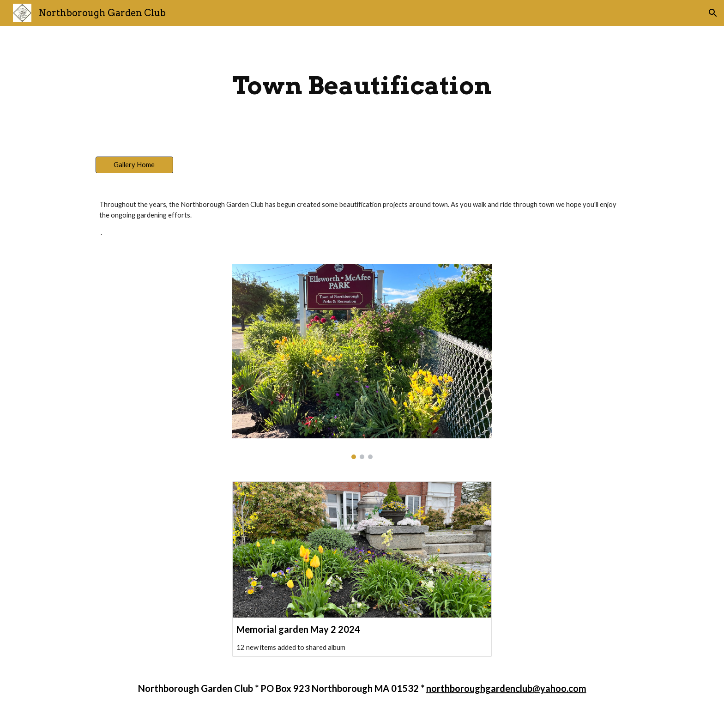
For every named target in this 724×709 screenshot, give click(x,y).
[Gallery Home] (134, 164)
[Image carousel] (362, 361)
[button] (713, 13)
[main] (362, 86)
